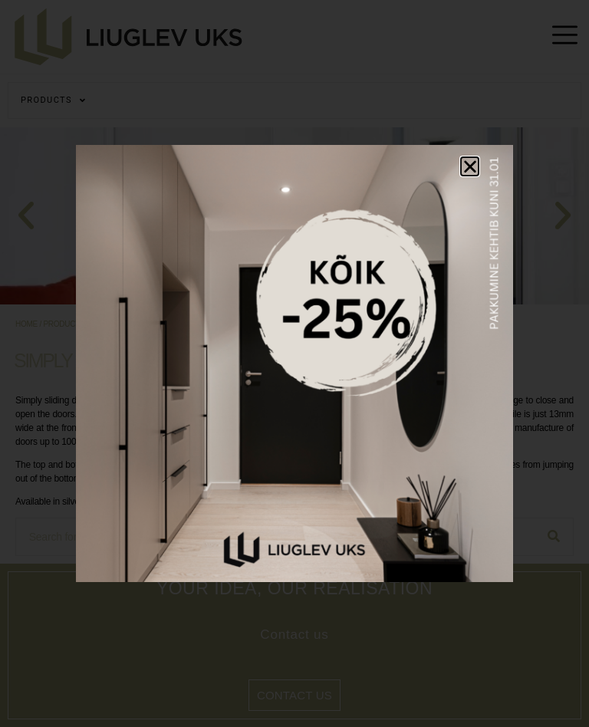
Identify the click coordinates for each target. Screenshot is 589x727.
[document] (294, 363)
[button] (470, 166)
